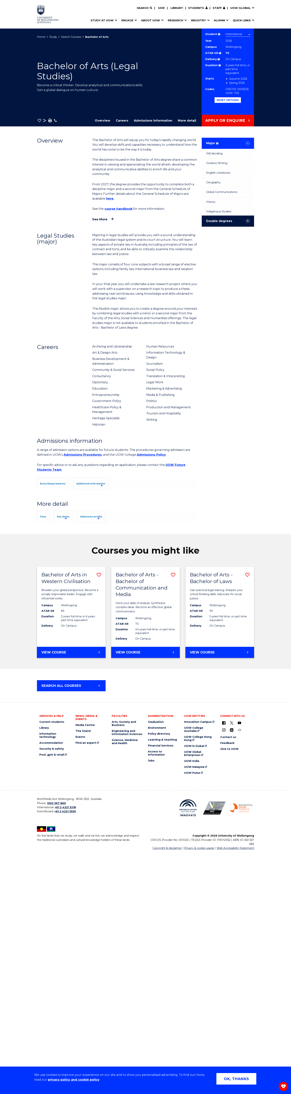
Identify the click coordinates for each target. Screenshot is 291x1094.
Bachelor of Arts (97, 37)
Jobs (151, 1001)
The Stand (83, 972)
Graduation (156, 962)
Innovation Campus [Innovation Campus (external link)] (198, 962)
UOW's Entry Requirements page (138, 527)
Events (80, 977)
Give (161, 8)
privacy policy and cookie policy (73, 1079)
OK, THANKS (236, 1079)
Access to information (156, 994)
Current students (51, 962)
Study (53, 37)
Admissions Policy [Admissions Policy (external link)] (151, 454)
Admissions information (153, 120)
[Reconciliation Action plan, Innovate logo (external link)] (188, 1049)
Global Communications (221, 192)
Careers (122, 120)
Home (41, 37)
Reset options (228, 100)
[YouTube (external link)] (239, 963)
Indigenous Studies (218, 211)
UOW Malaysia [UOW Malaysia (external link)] (194, 1007)
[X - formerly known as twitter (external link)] (231, 963)
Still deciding (214, 153)
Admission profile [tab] (123, 662)
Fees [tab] (49, 662)
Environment (157, 968)
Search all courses (61, 927)
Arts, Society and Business (124, 964)
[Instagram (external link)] (223, 970)
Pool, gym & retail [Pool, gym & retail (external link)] (51, 995)
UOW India (191, 1002)
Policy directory (159, 974)
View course (65, 895)
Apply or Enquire (225, 120)
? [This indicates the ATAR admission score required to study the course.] (220, 53)
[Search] (144, 8)
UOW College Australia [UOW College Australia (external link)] (193, 970)
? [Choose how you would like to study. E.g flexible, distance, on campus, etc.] (218, 59)
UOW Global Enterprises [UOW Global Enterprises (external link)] (192, 994)
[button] (39, 120)
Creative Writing (216, 163)
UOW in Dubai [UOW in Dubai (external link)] (194, 987)
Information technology (47, 976)
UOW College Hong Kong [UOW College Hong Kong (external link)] (198, 979)
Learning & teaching (162, 980)
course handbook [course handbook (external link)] (118, 209)
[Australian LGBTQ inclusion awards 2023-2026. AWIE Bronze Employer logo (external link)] (214, 1048)
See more (99, 219)
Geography (213, 182)
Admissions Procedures (83, 454)
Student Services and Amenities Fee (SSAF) (76, 755)
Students (196, 8)
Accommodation (51, 983)
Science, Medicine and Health (125, 982)
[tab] (61, 483)
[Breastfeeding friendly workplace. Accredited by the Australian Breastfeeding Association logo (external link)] (241, 1049)
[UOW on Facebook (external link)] (223, 963)
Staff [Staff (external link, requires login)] (217, 8)
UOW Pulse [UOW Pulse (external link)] (192, 1013)
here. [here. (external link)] (110, 198)
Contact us (228, 978)
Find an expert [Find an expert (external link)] (86, 983)
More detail (187, 120)
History (210, 201)
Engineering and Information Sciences (127, 973)
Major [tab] (212, 143)
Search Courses (71, 37)
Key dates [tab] (81, 662)
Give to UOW (229, 990)
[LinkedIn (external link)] (231, 970)
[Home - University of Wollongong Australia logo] (48, 14)
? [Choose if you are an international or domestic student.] (219, 34)
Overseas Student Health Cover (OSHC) (72, 750)
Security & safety (51, 989)
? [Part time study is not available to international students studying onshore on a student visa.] (219, 65)
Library (177, 8)
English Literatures (218, 172)
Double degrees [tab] (219, 221)
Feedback (227, 984)
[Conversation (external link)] (239, 970)
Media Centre (85, 966)
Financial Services (160, 986)
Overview (102, 120)
